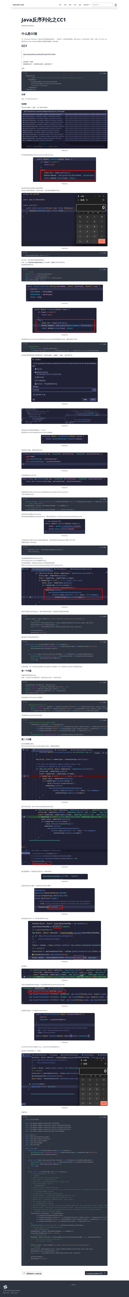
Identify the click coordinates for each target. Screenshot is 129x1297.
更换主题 (86, 5)
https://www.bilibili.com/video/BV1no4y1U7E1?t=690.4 (39, 54)
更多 (80, 5)
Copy (101, 73)
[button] (116, 5)
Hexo (7, 1293)
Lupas (16, 1293)
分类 (75, 5)
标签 (70, 5)
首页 (60, 5)
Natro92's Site (18, 5)
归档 (65, 5)
